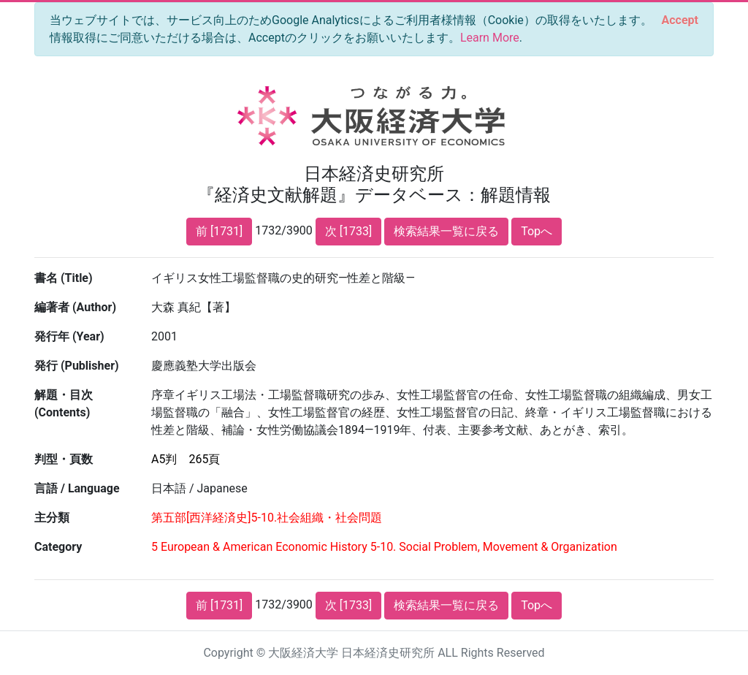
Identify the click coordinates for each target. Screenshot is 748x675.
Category (58, 547)
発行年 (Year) (69, 336)
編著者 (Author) (75, 307)
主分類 (51, 518)
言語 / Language (77, 488)
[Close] (680, 20)
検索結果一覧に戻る (446, 231)
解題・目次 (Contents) (63, 403)
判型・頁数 (63, 459)
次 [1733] (348, 231)
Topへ (536, 231)
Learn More (489, 38)
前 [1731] (219, 231)
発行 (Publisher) (76, 366)
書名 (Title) (63, 278)
